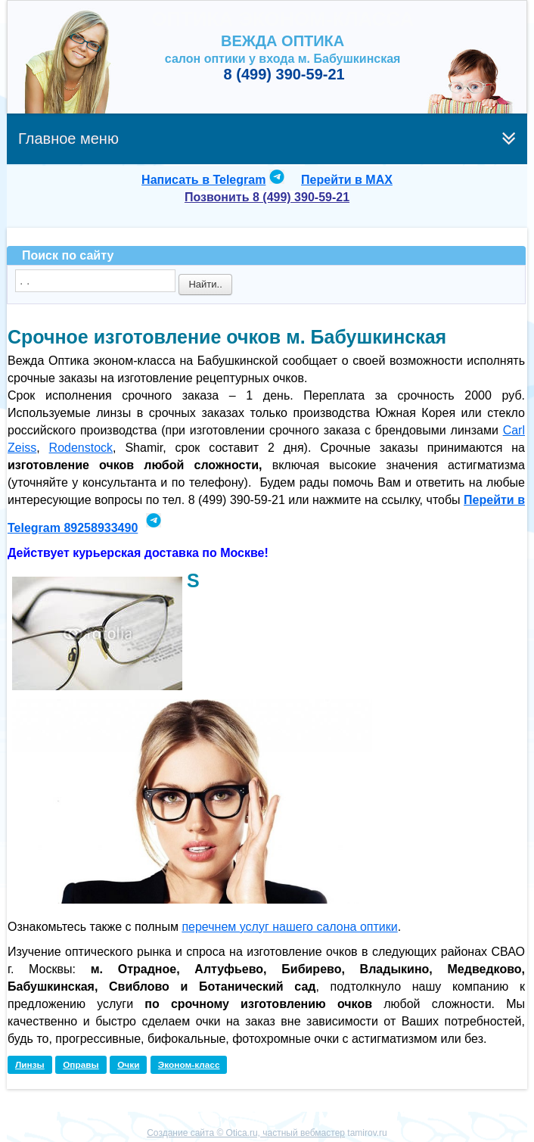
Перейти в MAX (347, 179)
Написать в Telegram (203, 179)
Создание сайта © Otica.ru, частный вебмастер (246, 1133)
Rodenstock (81, 447)
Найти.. (205, 284)
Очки (128, 1065)
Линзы (30, 1065)
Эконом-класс (189, 1065)
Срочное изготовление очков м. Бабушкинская (227, 336)
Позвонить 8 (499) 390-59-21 (267, 197)
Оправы (81, 1065)
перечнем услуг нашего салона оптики (289, 926)
